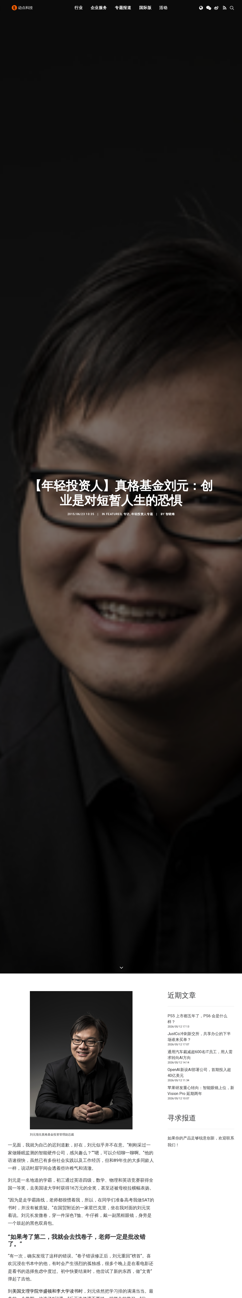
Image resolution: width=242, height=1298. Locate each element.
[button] (201, 10)
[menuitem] (78, 10)
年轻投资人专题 (142, 269)
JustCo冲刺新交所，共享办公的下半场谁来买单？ (199, 546)
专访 (126, 269)
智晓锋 (170, 269)
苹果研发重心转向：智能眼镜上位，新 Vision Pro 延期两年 (201, 600)
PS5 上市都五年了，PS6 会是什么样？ (197, 529)
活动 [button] (163, 10)
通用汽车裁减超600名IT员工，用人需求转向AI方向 (200, 565)
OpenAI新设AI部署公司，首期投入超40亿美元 (199, 582)
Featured (114, 269)
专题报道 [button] (123, 10)
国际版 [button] (145, 10)
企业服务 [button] (99, 10)
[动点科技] (23, 10)
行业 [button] (78, 10)
